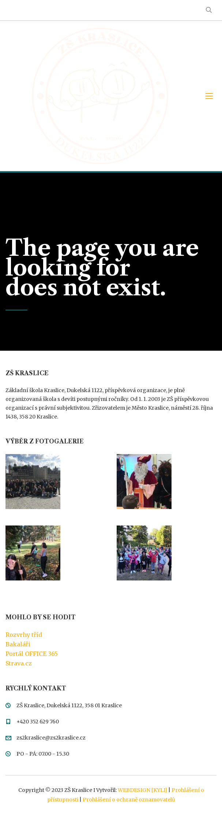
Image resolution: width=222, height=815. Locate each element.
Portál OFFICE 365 (31, 653)
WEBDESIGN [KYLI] (142, 790)
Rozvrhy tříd (23, 634)
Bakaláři (17, 644)
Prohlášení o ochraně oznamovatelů (129, 799)
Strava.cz (18, 663)
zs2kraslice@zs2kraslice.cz (51, 737)
